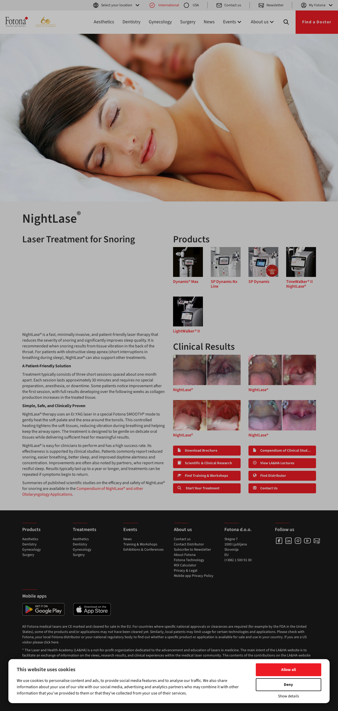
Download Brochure (197, 450)
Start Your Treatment (198, 488)
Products (31, 529)
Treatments (84, 529)
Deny (288, 684)
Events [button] (232, 22)
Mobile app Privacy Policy (193, 575)
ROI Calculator (185, 565)
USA (191, 5)
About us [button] (263, 22)
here (54, 642)
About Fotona (185, 554)
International (164, 5)
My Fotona (317, 5)
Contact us (228, 5)
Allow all (288, 669)
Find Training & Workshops (203, 475)
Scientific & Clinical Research (205, 463)
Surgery (187, 22)
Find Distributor (269, 475)
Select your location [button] (117, 5)
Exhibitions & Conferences (143, 549)
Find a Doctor (316, 22)
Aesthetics (104, 22)
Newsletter (271, 5)
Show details (288, 696)
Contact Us (265, 488)
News (209, 22)
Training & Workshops (140, 544)
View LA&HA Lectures (273, 463)
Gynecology (160, 22)
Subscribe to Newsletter (192, 549)
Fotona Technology (189, 560)
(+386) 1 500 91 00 (238, 560)
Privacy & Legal (185, 570)
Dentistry (131, 22)
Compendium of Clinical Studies (282, 450)
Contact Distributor (189, 544)
